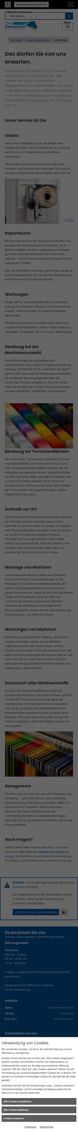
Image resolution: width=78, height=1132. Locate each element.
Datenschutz (46, 1126)
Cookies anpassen (13, 1118)
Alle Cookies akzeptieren (17, 1101)
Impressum (31, 1126)
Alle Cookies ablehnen (15, 1109)
